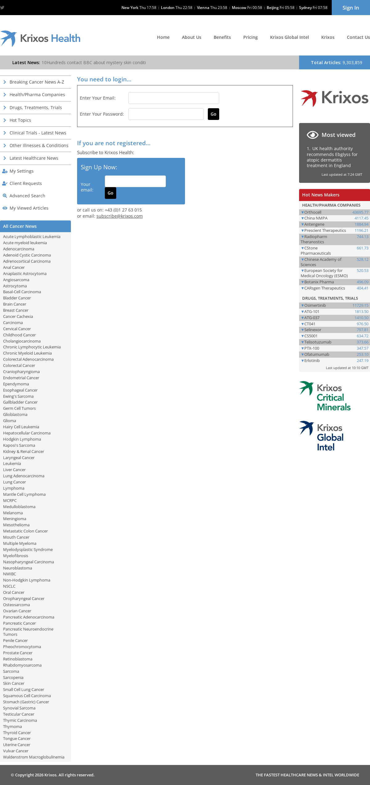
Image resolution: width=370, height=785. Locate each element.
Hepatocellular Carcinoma (27, 433)
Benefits (222, 37)
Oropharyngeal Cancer (23, 598)
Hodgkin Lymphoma (22, 439)
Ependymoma (16, 384)
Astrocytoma (15, 286)
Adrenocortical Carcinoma (27, 261)
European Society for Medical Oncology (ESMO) (324, 273)
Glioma (9, 420)
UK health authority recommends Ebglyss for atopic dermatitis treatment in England (332, 157)
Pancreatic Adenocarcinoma (28, 617)
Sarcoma (11, 671)
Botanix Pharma (319, 282)
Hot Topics (20, 120)
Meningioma (14, 518)
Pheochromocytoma (22, 646)
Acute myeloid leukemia (25, 242)
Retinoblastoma (17, 659)
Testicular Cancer (18, 714)
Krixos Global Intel (289, 37)
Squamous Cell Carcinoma (27, 695)
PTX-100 (311, 348)
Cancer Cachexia (18, 316)
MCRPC (10, 500)
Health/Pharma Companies (37, 94)
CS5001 (311, 336)
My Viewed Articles (29, 208)
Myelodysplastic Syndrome (28, 549)
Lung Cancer (14, 482)
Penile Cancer (15, 640)
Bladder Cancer (17, 298)
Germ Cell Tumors (19, 408)
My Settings (22, 171)
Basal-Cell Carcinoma (22, 291)
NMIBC (9, 574)
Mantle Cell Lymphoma (24, 494)
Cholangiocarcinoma (22, 341)
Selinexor (312, 329)
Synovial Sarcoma (19, 708)
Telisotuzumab (317, 342)
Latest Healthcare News (34, 158)
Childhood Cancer (19, 335)
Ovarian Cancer (17, 611)
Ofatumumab (316, 354)
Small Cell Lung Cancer (23, 689)
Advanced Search (27, 196)
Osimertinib (315, 305)
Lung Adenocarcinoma (23, 476)
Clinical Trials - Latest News (38, 133)
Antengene (314, 224)
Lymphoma (13, 488)
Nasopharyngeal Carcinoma (28, 562)
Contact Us (358, 37)
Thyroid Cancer (17, 732)
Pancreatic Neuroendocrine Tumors (28, 631)
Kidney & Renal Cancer (23, 451)
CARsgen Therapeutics (324, 288)
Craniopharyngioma (21, 371)
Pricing (250, 37)
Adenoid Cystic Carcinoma (27, 255)
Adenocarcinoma (18, 249)
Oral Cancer (13, 592)
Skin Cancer (13, 683)
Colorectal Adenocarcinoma (28, 359)
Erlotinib (312, 360)
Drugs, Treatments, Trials (36, 107)
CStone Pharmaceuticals (316, 250)
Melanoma (13, 513)
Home (163, 37)
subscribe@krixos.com (120, 216)
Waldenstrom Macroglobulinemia (33, 757)
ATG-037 (311, 317)
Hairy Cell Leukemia (21, 426)
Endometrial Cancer (21, 377)
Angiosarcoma (16, 279)
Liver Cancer (14, 469)
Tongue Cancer (17, 738)
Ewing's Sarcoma (18, 396)
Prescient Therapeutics (325, 230)
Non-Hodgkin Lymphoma (26, 580)
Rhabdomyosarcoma (22, 665)
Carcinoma (13, 322)
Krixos (328, 37)
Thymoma (12, 726)
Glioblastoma (15, 414)
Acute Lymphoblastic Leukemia (31, 236)
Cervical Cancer (17, 328)
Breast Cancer (15, 310)
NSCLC (9, 586)
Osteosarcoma (16, 604)
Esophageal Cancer (20, 390)
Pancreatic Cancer (19, 623)
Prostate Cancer (17, 653)
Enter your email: (98, 98)
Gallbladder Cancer (20, 402)
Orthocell (312, 212)
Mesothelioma (16, 525)
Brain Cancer (14, 304)
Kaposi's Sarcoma (19, 445)
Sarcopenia (13, 677)
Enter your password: (102, 114)
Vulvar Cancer (15, 751)
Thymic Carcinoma (20, 720)
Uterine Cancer (16, 744)
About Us (191, 37)
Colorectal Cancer (19, 365)
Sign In (351, 7)
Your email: (87, 187)
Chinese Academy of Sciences (321, 262)
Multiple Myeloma (19, 543)
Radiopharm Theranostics (314, 239)
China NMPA (315, 218)
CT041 (309, 324)
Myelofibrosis (15, 555)
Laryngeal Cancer (19, 457)
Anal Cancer (14, 267)
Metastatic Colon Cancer (25, 531)
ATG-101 (311, 311)
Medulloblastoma (19, 506)
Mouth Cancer (16, 537)
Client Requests (26, 183)
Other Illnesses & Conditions (39, 145)
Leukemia (12, 463)
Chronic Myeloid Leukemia (27, 353)
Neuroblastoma (17, 568)
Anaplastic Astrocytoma (25, 273)
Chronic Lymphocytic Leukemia (32, 347)
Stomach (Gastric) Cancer (26, 702)
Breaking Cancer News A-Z (37, 82)
